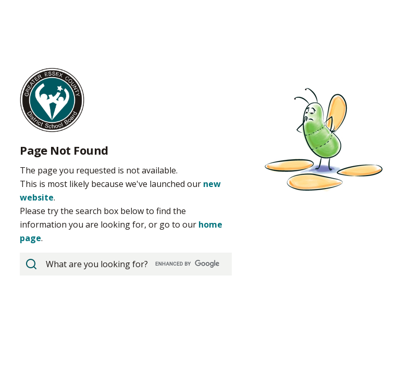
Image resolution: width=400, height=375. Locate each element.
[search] (125, 264)
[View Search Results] (31, 264)
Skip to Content (0, 0)
